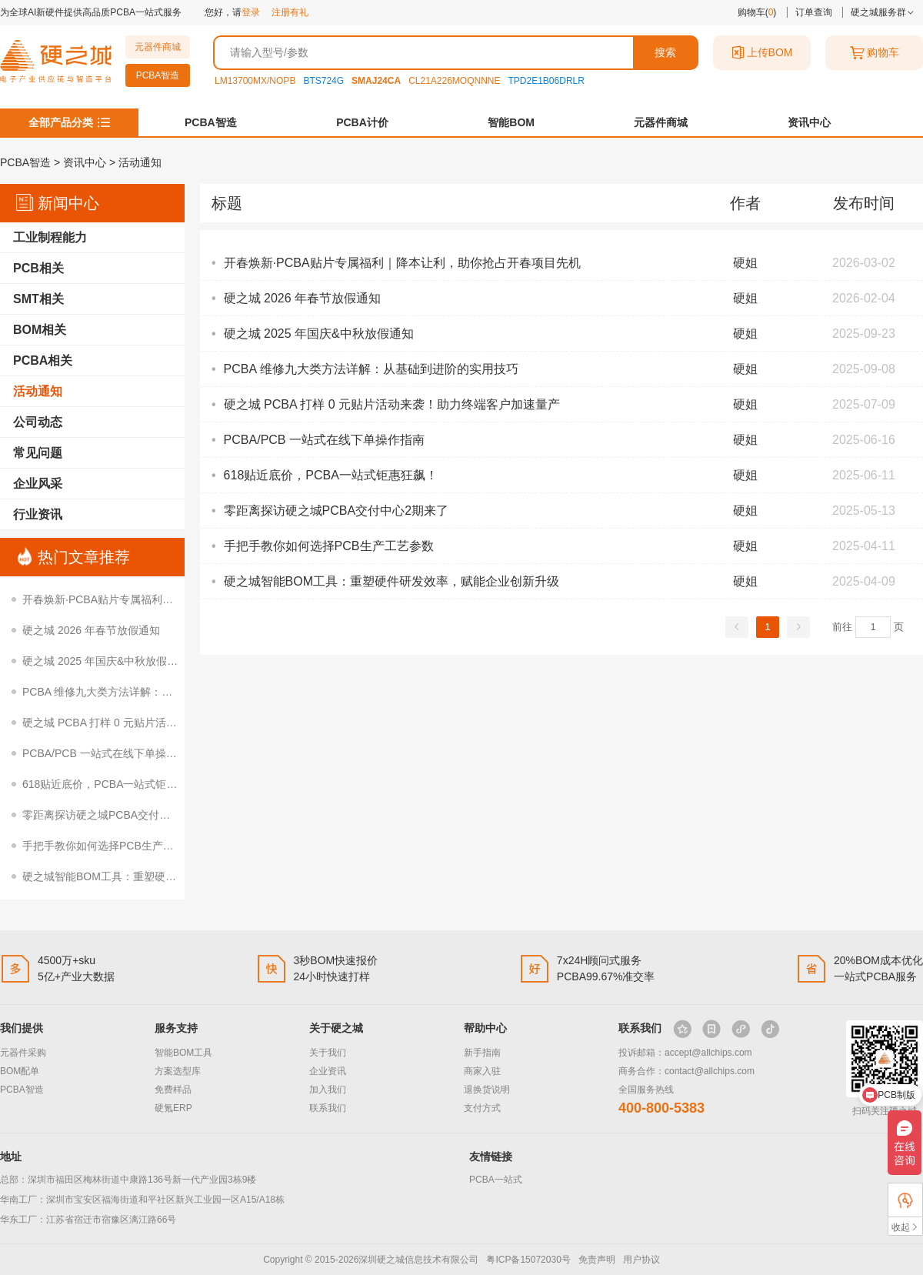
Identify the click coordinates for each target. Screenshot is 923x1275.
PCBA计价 (362, 122)
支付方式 (482, 1108)
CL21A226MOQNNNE (454, 80)
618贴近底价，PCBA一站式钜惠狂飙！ (115, 784)
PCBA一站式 (495, 1179)
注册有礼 (290, 12)
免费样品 (173, 1089)
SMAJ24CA (376, 80)
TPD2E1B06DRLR (546, 80)
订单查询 (813, 12)
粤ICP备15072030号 (528, 1259)
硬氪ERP (173, 1108)
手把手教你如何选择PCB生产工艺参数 (114, 845)
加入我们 (327, 1089)
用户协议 (641, 1259)
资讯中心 (809, 122)
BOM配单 (19, 1071)
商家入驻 (482, 1071)
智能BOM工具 (183, 1052)
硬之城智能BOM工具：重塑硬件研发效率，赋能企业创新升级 (169, 876)
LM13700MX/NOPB (255, 80)
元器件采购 (23, 1052)
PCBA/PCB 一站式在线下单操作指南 (110, 753)
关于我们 (327, 1052)
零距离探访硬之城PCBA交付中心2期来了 (120, 815)
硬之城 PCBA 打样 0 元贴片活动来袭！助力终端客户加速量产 (169, 722)
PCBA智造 (158, 75)
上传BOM (762, 52)
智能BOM (511, 122)
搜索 (665, 52)
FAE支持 (905, 1200)
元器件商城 (158, 47)
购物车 (874, 52)
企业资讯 (327, 1071)
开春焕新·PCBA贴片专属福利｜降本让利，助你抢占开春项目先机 (178, 599)
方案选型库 (178, 1071)
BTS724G (323, 80)
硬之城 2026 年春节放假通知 (91, 630)
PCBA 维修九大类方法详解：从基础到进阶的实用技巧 (151, 692)
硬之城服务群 (883, 12)
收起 (905, 1226)
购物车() (757, 12)
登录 (251, 12)
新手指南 (482, 1052)
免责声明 (596, 1259)
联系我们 (327, 1108)
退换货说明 (487, 1089)
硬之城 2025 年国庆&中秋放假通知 (105, 661)
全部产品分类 (60, 122)
